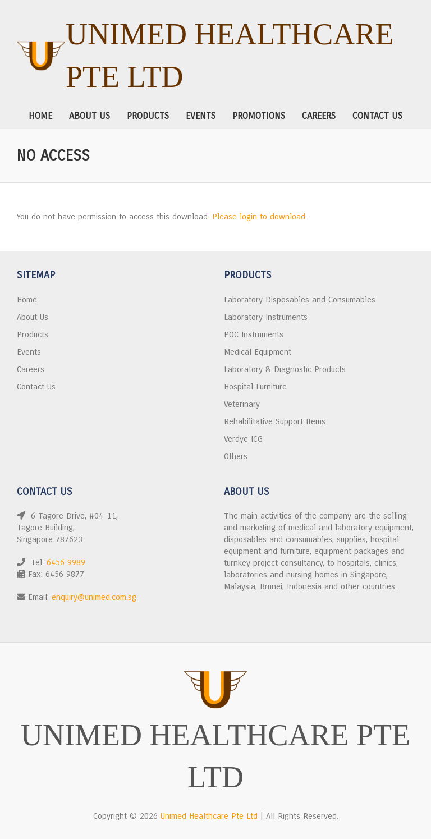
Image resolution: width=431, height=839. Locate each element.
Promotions (258, 116)
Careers (319, 116)
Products (148, 116)
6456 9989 (66, 562)
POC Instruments (253, 334)
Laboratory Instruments (266, 317)
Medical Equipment (257, 352)
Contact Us (377, 116)
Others (235, 456)
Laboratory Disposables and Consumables (299, 300)
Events (201, 116)
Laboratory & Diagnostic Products (285, 369)
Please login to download (258, 217)
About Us (89, 116)
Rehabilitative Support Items (274, 421)
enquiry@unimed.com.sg (94, 597)
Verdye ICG (243, 439)
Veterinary (242, 404)
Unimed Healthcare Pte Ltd (229, 55)
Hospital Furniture (255, 387)
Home (40, 116)
